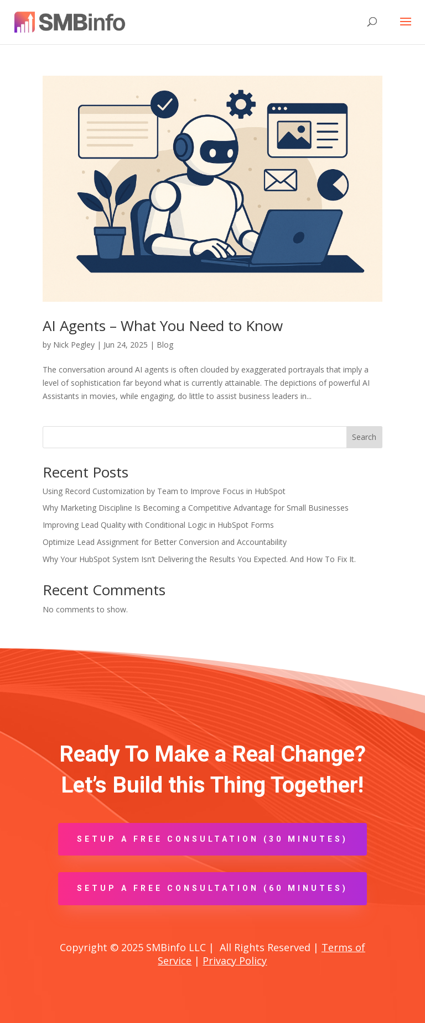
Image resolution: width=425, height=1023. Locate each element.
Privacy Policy (235, 960)
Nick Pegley (74, 344)
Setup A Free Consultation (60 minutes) (212, 888)
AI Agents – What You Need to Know (163, 325)
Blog (165, 344)
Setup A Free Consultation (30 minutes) (212, 839)
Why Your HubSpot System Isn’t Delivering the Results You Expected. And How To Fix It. (199, 559)
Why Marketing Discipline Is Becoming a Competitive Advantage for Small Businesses (196, 507)
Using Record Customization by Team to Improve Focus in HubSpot (164, 491)
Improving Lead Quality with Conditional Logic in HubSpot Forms (158, 525)
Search (364, 437)
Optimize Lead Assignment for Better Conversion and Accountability (165, 542)
